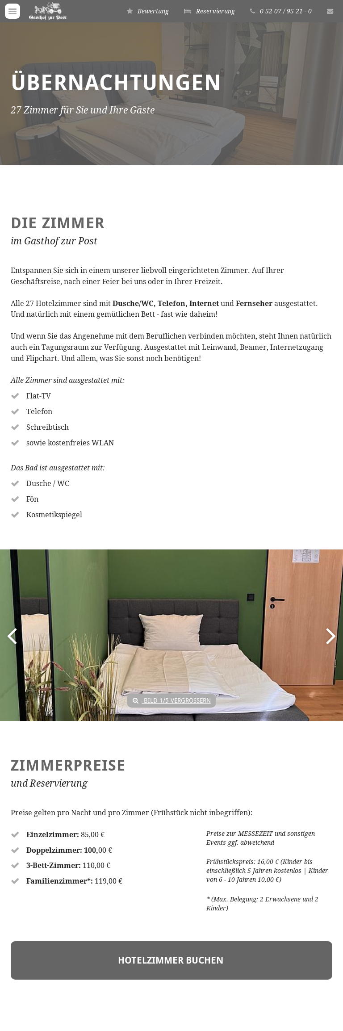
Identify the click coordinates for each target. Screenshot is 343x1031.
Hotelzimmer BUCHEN (172, 646)
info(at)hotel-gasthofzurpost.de (77, 970)
